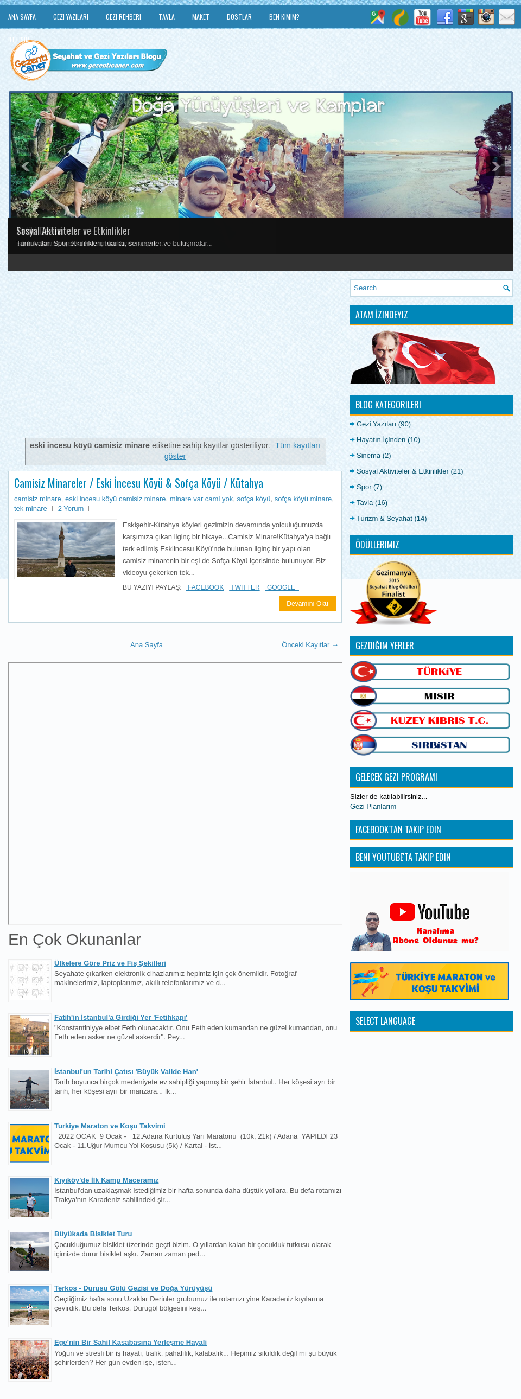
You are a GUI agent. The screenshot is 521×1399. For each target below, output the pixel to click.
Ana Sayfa (22, 16)
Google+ (282, 587)
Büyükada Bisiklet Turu (93, 1234)
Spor (364, 487)
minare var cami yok (201, 499)
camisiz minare (37, 499)
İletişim (19, 39)
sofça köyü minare (303, 499)
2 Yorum (71, 508)
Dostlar (239, 16)
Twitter (244, 587)
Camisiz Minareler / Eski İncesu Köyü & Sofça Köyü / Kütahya (138, 483)
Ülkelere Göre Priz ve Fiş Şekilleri (110, 963)
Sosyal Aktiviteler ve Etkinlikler (73, 230)
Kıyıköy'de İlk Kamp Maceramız (106, 1180)
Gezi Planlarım (373, 806)
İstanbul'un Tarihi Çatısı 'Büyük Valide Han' (126, 1072)
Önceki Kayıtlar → (310, 645)
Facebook (205, 587)
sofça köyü (253, 499)
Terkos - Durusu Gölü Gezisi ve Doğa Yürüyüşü (133, 1288)
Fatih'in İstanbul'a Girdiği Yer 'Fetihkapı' (120, 1017)
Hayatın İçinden (381, 440)
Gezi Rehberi (123, 16)
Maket (200, 16)
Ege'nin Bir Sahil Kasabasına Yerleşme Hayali (130, 1342)
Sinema (368, 455)
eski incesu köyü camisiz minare (115, 499)
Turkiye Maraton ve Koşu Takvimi (110, 1126)
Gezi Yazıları (70, 16)
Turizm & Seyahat (384, 518)
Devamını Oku (307, 604)
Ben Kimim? (284, 16)
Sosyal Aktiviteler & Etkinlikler (403, 471)
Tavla (166, 16)
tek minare (30, 508)
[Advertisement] (175, 355)
